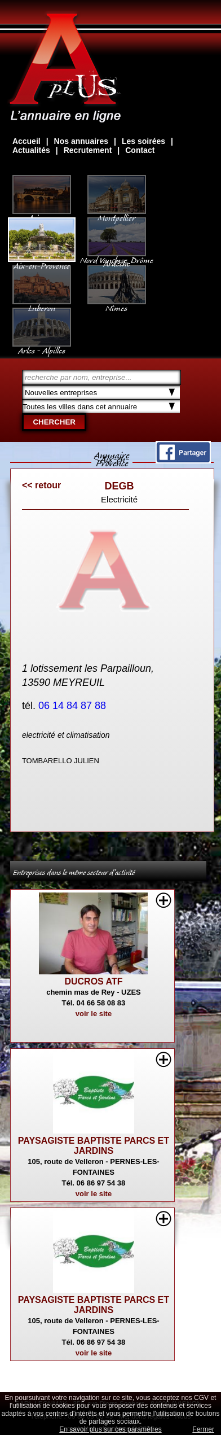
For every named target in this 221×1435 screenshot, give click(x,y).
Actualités (31, 150)
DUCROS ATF (93, 981)
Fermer (203, 1429)
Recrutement (88, 150)
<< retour (41, 485)
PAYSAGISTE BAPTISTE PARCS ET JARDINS (93, 1146)
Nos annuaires (81, 141)
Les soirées (143, 141)
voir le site (94, 1013)
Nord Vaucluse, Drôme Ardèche (116, 256)
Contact (139, 150)
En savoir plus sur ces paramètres (110, 1429)
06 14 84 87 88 (73, 705)
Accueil (26, 141)
